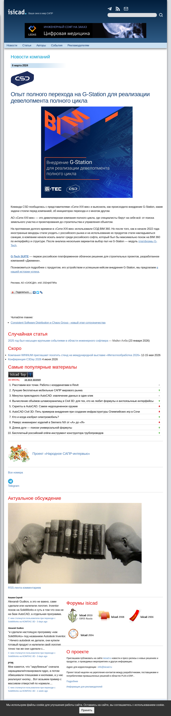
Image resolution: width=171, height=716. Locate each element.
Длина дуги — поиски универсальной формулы (42, 427)
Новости (12, 45)
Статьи (26, 45)
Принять (86, 710)
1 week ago (42, 691)
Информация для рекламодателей (84, 686)
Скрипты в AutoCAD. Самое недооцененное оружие (45, 406)
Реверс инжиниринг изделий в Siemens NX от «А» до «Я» (48, 422)
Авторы (41, 45)
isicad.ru (107, 658)
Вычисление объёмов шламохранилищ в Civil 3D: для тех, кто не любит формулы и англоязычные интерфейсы (82, 401)
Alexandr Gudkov (16, 628)
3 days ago (42, 621)
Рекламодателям (78, 45)
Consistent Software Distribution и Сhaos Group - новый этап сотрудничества (58, 322)
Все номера (15, 472)
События (56, 45)
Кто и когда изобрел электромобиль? (35, 417)
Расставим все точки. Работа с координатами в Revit (45, 385)
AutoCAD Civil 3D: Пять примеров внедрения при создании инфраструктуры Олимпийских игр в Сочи (76, 411)
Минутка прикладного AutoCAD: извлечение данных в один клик (52, 395)
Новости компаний (30, 56)
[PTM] (10, 663)
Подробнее (72, 681)
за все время (32, 379)
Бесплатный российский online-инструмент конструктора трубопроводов (57, 433)
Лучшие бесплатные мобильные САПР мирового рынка (47, 390)
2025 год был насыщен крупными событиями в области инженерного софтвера (58, 340)
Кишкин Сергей (15, 597)
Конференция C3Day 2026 (24, 359)
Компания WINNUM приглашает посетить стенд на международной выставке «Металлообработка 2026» (74, 355)
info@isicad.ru (105, 667)
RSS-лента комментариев (24, 587)
